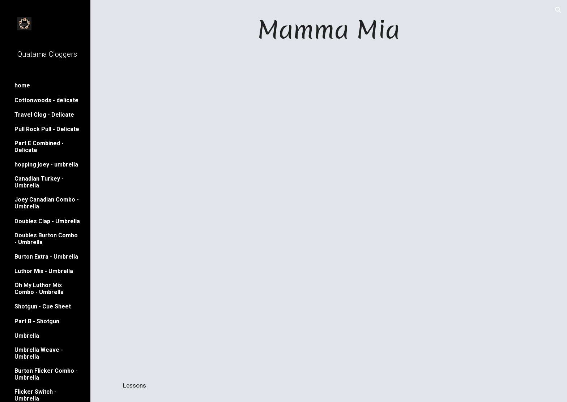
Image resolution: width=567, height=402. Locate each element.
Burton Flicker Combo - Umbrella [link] (46, 374)
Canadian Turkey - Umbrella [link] (39, 182)
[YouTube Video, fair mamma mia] (328, 137)
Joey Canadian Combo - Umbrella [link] (46, 203)
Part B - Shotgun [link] (36, 321)
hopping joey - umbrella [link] (46, 164)
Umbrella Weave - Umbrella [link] (38, 353)
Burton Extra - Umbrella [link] (46, 256)
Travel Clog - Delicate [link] (44, 114)
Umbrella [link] (26, 335)
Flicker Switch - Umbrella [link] (35, 395)
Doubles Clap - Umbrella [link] (47, 221)
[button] (558, 10)
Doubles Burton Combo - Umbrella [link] (46, 239)
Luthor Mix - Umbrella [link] (43, 271)
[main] (328, 29)
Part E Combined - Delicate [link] (39, 147)
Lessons (134, 385)
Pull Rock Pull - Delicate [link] (46, 129)
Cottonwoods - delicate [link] (46, 100)
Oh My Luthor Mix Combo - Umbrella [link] (39, 288)
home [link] (22, 85)
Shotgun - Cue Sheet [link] (42, 306)
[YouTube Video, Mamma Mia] (328, 292)
